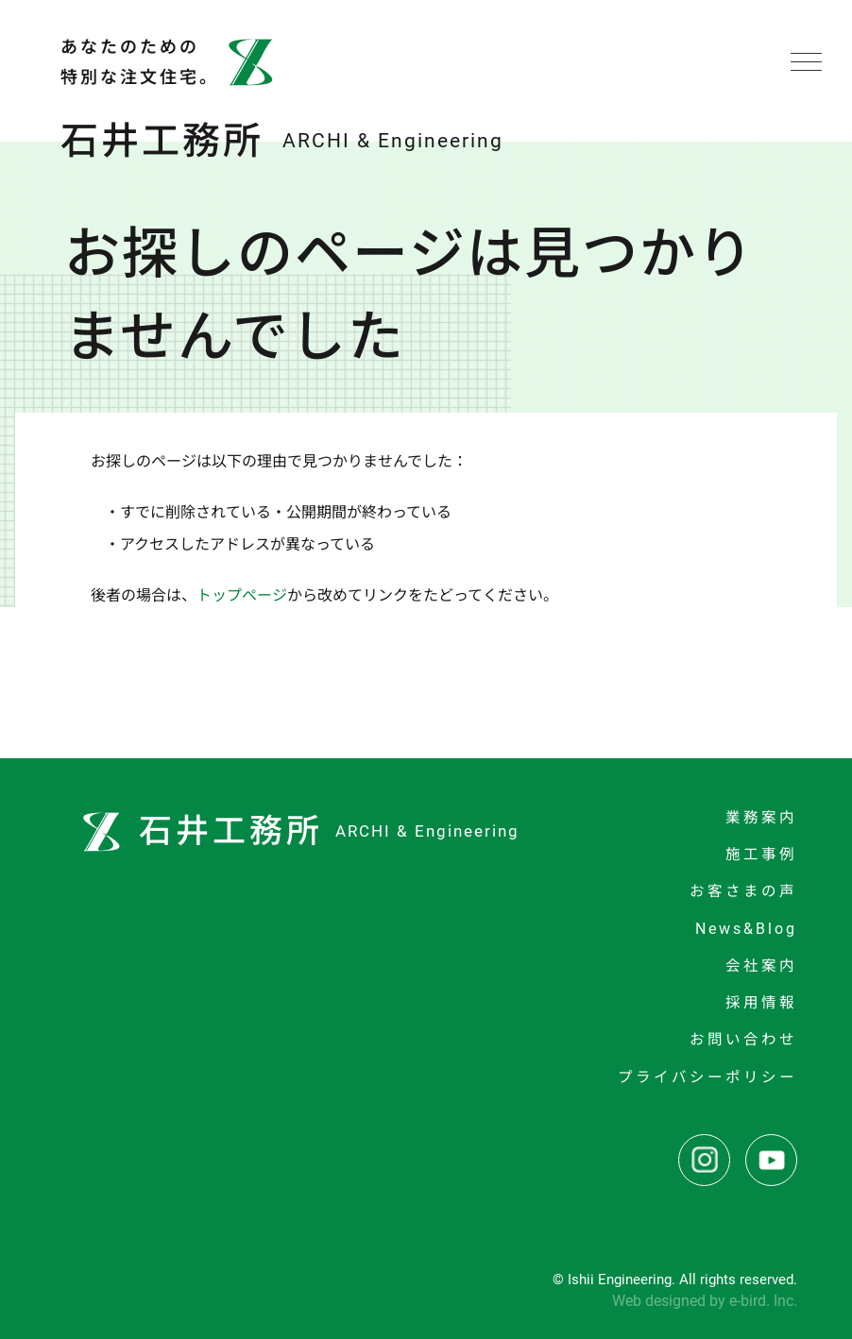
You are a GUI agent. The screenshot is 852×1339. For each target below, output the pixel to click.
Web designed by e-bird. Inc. (704, 1301)
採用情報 (761, 1002)
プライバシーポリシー (707, 1077)
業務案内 (761, 817)
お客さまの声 (743, 891)
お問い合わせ (743, 1039)
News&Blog (746, 929)
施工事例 (761, 854)
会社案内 (761, 966)
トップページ (241, 595)
